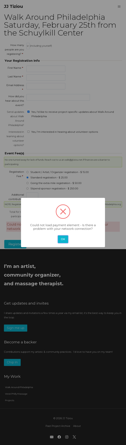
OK (63, 239)
